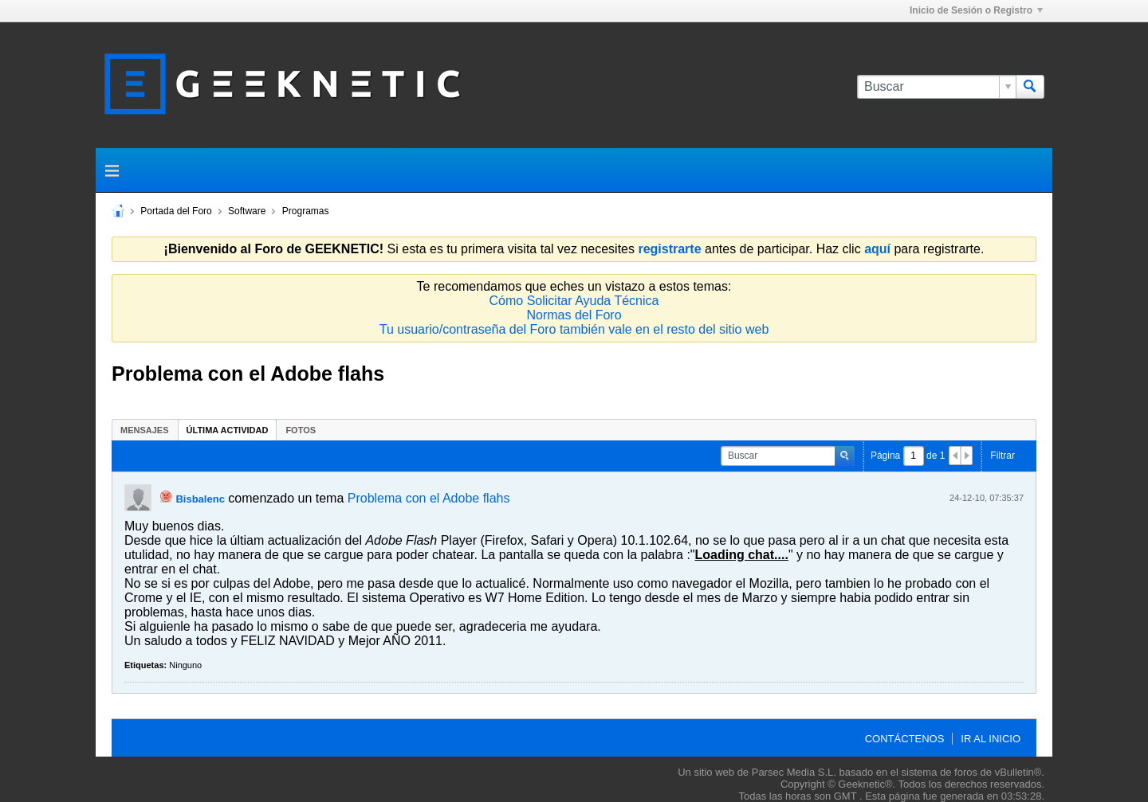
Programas (305, 211)
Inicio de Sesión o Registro (976, 10)
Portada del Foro (175, 211)
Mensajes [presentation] (144, 430)
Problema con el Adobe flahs (429, 498)
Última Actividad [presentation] (228, 430)
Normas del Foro (573, 315)
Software (246, 211)
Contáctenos (905, 739)
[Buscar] (936, 87)
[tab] (145, 429)
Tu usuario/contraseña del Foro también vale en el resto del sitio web (574, 329)
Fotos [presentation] (300, 430)
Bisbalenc (199, 499)
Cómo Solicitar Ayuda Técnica (574, 300)
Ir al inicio (990, 739)
